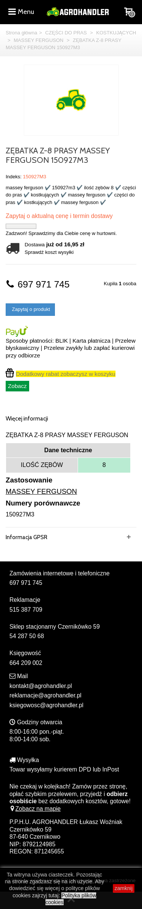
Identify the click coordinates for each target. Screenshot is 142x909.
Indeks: (14, 176)
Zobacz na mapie (35, 808)
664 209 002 (25, 663)
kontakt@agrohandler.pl (40, 686)
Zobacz (17, 386)
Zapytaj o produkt (30, 309)
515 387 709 (25, 609)
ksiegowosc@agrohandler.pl (46, 705)
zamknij (124, 888)
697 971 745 (38, 284)
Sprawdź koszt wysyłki (49, 252)
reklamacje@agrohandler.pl (45, 695)
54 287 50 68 (26, 636)
